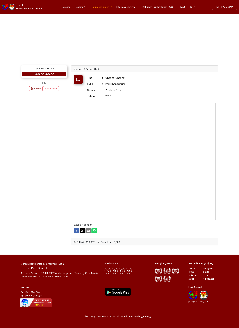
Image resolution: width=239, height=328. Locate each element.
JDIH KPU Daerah (224, 6)
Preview (36, 88)
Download (51, 88)
